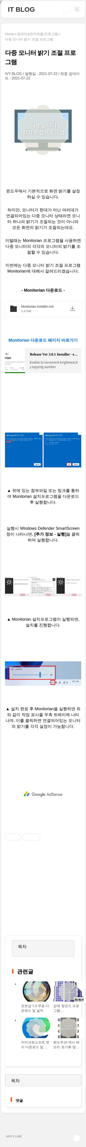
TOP (76, 1138)
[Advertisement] (43, 794)
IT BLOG (21, 9)
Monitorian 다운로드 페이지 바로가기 (43, 340)
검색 (66, 9)
